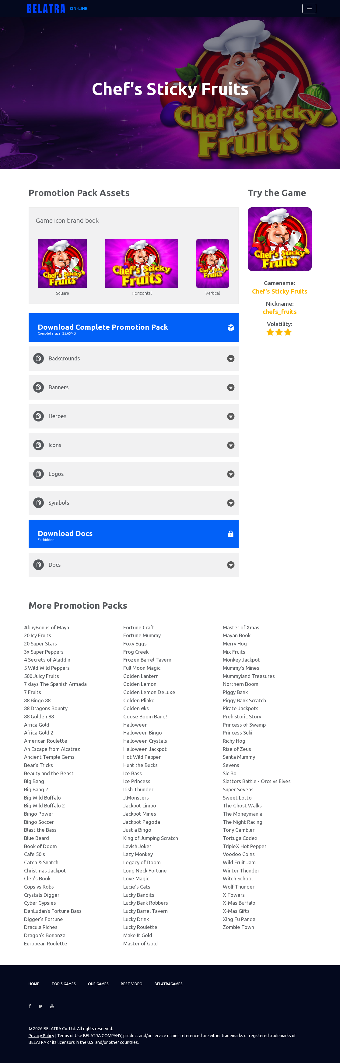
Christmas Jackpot (45, 870)
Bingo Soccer (39, 822)
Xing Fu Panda (239, 919)
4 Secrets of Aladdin (47, 659)
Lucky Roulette (140, 927)
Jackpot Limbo (139, 805)
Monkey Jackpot (241, 659)
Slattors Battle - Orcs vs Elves (257, 781)
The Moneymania (242, 814)
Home (34, 984)
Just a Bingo (137, 830)
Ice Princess (136, 781)
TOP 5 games (63, 984)
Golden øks (136, 708)
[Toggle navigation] (309, 8)
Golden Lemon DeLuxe (149, 692)
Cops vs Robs (39, 886)
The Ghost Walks (242, 805)
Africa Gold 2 (38, 732)
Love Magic (136, 878)
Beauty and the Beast (49, 773)
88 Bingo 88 (37, 700)
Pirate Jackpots (240, 708)
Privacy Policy (41, 1035)
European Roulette (45, 943)
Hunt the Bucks (140, 765)
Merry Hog (235, 643)
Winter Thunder (241, 870)
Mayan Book (237, 635)
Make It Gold (137, 935)
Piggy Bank (235, 692)
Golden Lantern (141, 676)
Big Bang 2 (36, 789)
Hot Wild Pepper (142, 757)
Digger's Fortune (43, 919)
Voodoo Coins (239, 854)
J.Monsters (136, 797)
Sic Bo (230, 773)
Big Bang (34, 781)
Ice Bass (132, 773)
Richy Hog (234, 741)
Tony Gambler (238, 830)
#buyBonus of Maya (46, 627)
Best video (131, 984)
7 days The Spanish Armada (55, 684)
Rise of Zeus (237, 749)
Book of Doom (40, 846)
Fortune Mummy (142, 635)
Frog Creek (136, 652)
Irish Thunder (138, 789)
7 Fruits (32, 692)
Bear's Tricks (38, 765)
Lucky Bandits (138, 895)
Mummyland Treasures (249, 676)
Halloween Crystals (145, 741)
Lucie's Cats (136, 886)
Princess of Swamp (244, 725)
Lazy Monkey (138, 854)
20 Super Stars (40, 643)
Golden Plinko (139, 700)
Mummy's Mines (241, 668)
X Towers (234, 895)
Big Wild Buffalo (42, 797)
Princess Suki (237, 732)
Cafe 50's (34, 854)
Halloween (135, 725)
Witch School (238, 878)
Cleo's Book (37, 878)
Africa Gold (36, 725)
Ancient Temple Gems (49, 757)
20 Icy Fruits (37, 635)
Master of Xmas (241, 627)
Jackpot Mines (139, 814)
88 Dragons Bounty (46, 708)
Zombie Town (238, 927)
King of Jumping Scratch (150, 838)
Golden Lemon (139, 684)
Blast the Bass (40, 830)
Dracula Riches (41, 927)
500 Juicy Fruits (41, 676)
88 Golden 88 (39, 716)
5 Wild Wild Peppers (47, 668)
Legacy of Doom (142, 862)
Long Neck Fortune (145, 870)
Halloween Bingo (142, 732)
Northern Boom (240, 684)
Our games (98, 984)
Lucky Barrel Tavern (145, 911)
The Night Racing (242, 822)
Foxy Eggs (135, 643)
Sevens (231, 765)
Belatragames (169, 984)
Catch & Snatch (41, 862)
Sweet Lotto (237, 797)
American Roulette (45, 741)
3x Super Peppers (44, 652)
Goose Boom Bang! (145, 716)
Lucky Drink (136, 919)
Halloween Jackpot (145, 749)
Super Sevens (238, 789)
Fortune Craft (138, 627)
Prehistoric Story (242, 716)
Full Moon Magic (141, 668)
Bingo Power (38, 814)
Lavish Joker (137, 846)
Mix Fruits (234, 652)
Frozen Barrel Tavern (147, 659)
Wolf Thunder (238, 886)
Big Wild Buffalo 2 (44, 805)
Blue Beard (36, 838)
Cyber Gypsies (40, 903)
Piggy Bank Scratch (244, 700)
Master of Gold (140, 943)
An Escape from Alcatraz (52, 749)
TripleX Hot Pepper (244, 846)
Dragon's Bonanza (44, 935)
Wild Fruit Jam (239, 862)
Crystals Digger (41, 895)
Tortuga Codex (240, 838)
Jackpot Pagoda (141, 822)
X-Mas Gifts (236, 911)
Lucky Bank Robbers (145, 903)
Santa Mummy (239, 757)
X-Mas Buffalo (239, 903)
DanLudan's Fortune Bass (53, 911)
